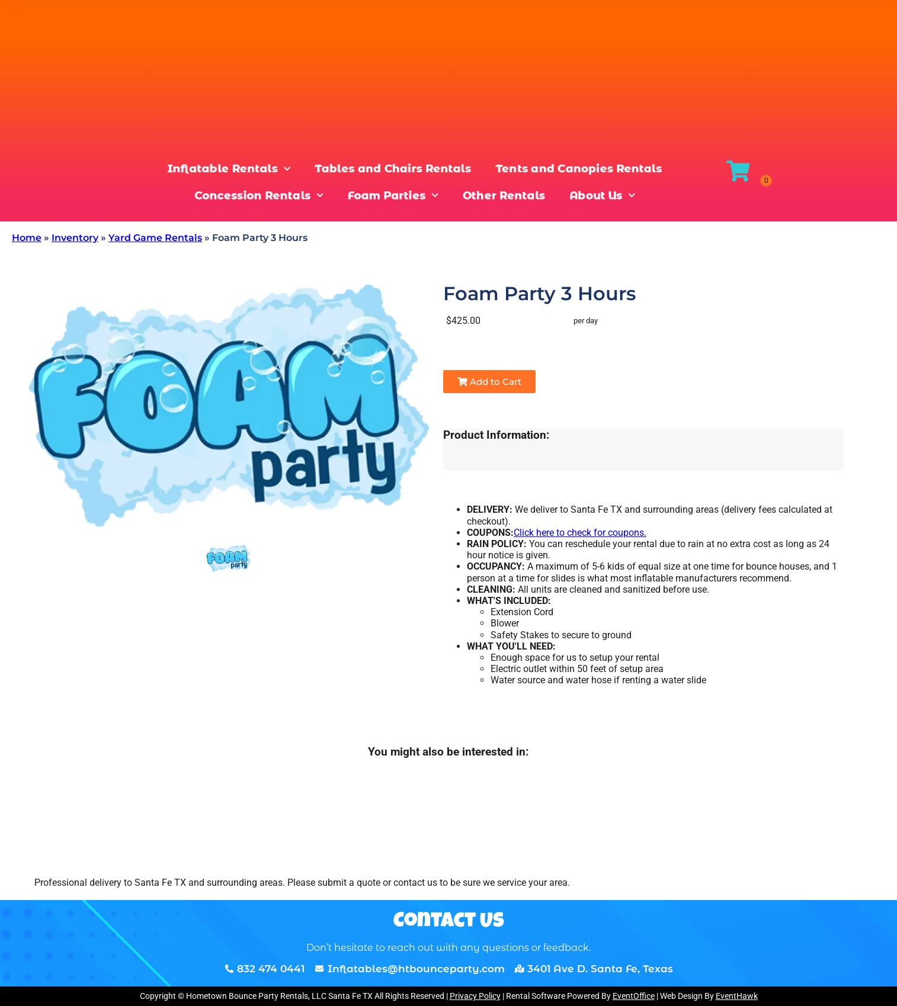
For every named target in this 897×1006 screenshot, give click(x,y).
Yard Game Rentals (155, 237)
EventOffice (634, 996)
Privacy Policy (475, 996)
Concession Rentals (273, 197)
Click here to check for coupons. (580, 532)
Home (26, 237)
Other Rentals (495, 197)
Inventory (75, 237)
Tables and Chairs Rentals (394, 168)
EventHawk (737, 996)
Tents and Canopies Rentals (564, 168)
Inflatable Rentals (246, 168)
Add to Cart (489, 381)
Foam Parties (395, 197)
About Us (586, 197)
